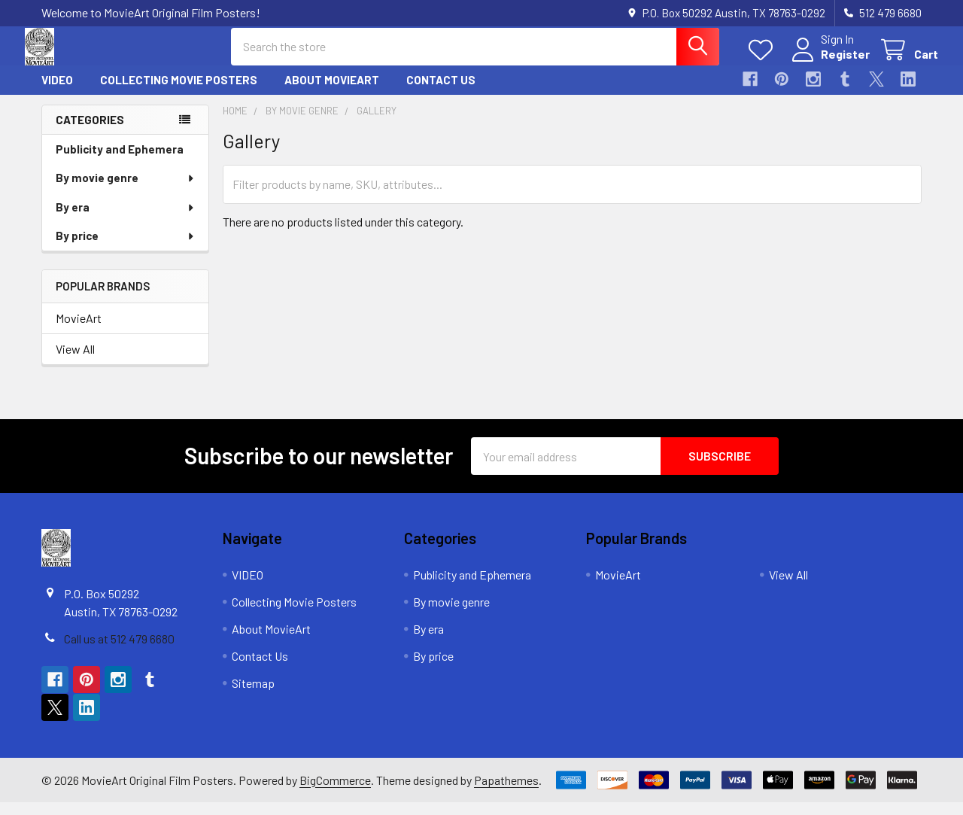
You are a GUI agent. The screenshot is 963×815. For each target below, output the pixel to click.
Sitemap (253, 696)
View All (75, 361)
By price (126, 248)
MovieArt (79, 331)
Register (828, 62)
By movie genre (126, 190)
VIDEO (57, 92)
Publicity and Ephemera (120, 162)
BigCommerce (335, 792)
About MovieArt (331, 92)
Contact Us (440, 92)
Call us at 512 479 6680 (119, 651)
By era (126, 220)
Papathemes (506, 792)
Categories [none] (90, 131)
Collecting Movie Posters (178, 92)
